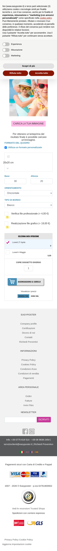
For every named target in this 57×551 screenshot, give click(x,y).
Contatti (28, 337)
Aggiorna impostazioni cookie (17, 544)
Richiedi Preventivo (43, 444)
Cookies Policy (28, 364)
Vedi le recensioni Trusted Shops (28, 508)
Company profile (28, 323)
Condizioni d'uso (28, 369)
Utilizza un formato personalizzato (25, 147)
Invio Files (28, 405)
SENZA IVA (23, 296)
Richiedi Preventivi (28, 342)
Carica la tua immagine (28, 123)
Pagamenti (28, 378)
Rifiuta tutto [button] (15, 73)
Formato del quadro (17, 143)
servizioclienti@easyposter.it (18, 444)
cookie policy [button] (46, 18)
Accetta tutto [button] (41, 73)
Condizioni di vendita (28, 373)
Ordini (29, 396)
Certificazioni (28, 328)
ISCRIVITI (43, 419)
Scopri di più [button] (28, 66)
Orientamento (12, 188)
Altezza (34, 176)
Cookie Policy (26, 539)
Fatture (28, 400)
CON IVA (35, 296)
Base (6, 176)
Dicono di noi (28, 332)
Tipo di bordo (12, 200)
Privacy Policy (28, 360)
